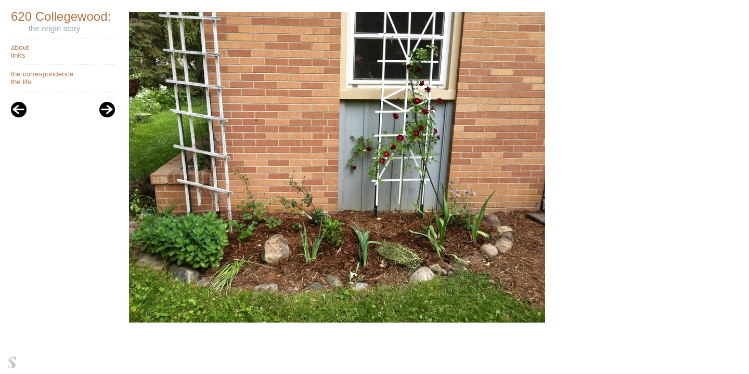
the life (21, 82)
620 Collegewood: (61, 16)
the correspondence (42, 74)
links (18, 55)
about (20, 47)
